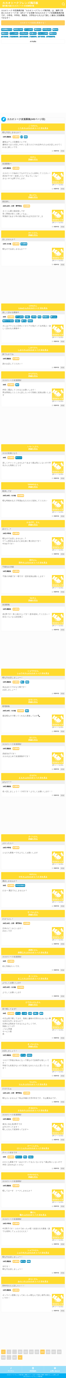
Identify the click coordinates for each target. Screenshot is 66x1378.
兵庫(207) (41, 37)
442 (25, 1352)
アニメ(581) (14, 33)
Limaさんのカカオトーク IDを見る (33, 308)
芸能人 (35, 1013)
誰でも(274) (14, 37)
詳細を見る (33, 159)
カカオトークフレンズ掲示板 (20, 4)
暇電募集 (6, 706)
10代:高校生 (7, 137)
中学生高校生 (20, 885)
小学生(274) (24, 37)
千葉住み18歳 (8, 567)
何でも (23, 1261)
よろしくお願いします (11, 983)
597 (14, 1358)
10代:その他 (7, 244)
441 (20, 1352)
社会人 (17, 321)
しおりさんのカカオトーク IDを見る (33, 350)
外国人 (27, 317)
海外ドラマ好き (8, 321)
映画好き (46, 317)
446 (48, 1352)
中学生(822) (47, 29)
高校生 (30, 321)
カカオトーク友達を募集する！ (33, 23)
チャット (19, 457)
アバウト (11, 1371)
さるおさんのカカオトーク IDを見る (33, 1110)
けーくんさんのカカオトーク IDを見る (33, 1148)
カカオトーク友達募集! (11, 380)
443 (31, 1352)
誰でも (24, 321)
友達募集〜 (7, 164)
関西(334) (53, 33)
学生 (39, 317)
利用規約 (33, 1371)
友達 (30, 1013)
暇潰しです (7, 491)
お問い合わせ (55, 1371)
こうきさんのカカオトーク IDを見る (33, 128)
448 (59, 1352)
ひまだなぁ (7, 1089)
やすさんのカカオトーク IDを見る (33, 877)
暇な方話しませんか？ (11, 132)
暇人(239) (33, 37)
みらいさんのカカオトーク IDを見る (33, 1281)
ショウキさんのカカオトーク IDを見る (33, 673)
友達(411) (33, 33)
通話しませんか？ (9, 881)
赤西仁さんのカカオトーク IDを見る (33, 953)
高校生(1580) (18, 29)
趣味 (41, 1013)
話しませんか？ (8, 239)
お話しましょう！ (9, 1051)
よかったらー (8, 843)
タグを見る (33, 41)
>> (20, 1358)
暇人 (22, 682)
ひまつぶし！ (8, 919)
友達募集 (16, 137)
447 (53, 1352)
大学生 (34, 317)
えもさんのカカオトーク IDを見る (33, 778)
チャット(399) (43, 33)
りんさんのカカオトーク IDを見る (33, 1084)
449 (3, 1358)
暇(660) (55, 29)
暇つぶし (54, 317)
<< (3, 1352)
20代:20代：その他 (9, 495)
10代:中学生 (7, 533)
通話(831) (37, 29)
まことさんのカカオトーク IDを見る (33, 979)
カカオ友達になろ (9, 453)
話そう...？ (6, 529)
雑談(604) (5, 33)
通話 (17, 385)
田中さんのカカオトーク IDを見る (33, 563)
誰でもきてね (8, 354)
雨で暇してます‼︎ (9, 1009)
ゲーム (18, 1013)
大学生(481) (24, 33)
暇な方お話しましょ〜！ (12, 678)
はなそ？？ (7, 782)
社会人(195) (51, 37)
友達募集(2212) (7, 29)
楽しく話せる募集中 (10, 312)
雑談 (25, 137)
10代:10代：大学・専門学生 (12, 1093)
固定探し (6, 202)
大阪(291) (5, 37)
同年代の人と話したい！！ (13, 1286)
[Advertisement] (33, 62)
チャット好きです (9, 1152)
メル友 (24, 1013)
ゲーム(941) (29, 29)
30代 (4, 317)
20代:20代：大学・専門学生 (12, 206)
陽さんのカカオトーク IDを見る (33, 1215)
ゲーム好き (19, 317)
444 (37, 1352)
